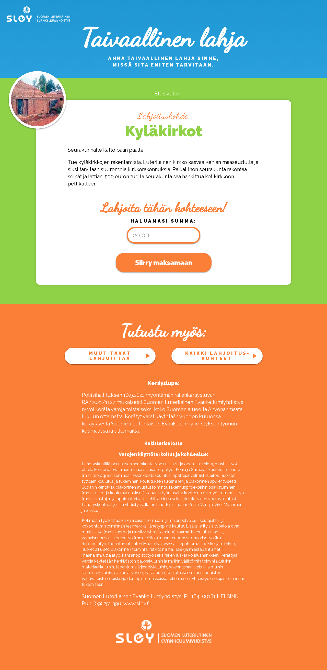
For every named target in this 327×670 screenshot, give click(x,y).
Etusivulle (167, 94)
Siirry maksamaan (163, 263)
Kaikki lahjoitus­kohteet (217, 356)
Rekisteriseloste (163, 443)
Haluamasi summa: (164, 221)
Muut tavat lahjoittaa (110, 356)
